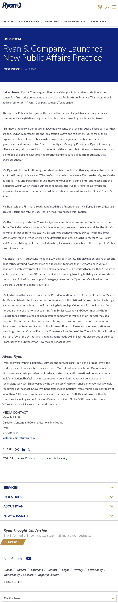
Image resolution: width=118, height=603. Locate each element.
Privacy (78, 570)
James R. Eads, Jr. (27, 458)
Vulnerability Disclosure (18, 575)
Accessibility (95, 570)
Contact (52, 570)
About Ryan (98, 21)
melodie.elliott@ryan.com (18, 438)
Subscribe (13, 542)
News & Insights (74, 21)
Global (8, 570)
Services (7, 21)
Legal (65, 570)
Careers (21, 570)
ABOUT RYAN (13, 506)
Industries (52, 21)
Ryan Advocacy (56, 458)
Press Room (12, 39)
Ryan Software (29, 21)
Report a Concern (48, 575)
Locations (37, 570)
